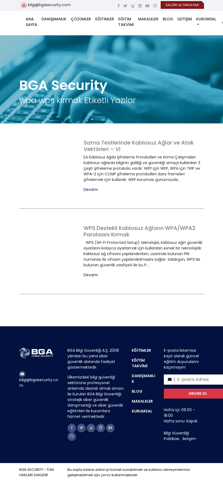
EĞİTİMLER (104, 19)
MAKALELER (148, 19)
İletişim (189, 438)
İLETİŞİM (184, 19)
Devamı (91, 189)
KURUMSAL (206, 19)
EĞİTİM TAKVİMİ (126, 21)
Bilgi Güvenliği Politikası (176, 435)
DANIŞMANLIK (53, 19)
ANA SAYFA (31, 21)
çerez (106, 475)
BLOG (168, 19)
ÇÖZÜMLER (81, 19)
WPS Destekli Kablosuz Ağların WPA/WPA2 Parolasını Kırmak (139, 231)
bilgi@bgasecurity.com (49, 4)
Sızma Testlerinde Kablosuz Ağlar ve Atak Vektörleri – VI (139, 146)
